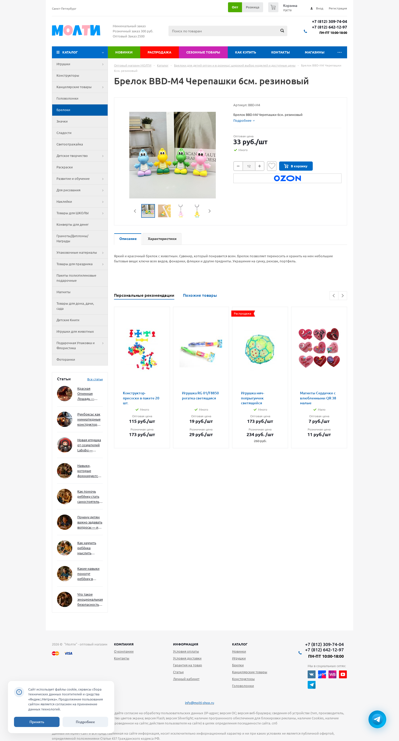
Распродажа (159, 52)
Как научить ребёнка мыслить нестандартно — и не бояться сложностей (89, 548)
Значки (62, 121)
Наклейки (82, 201)
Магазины (314, 52)
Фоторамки (65, 359)
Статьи (178, 672)
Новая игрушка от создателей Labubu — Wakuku (89, 445)
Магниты (63, 292)
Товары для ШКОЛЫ (82, 213)
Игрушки (82, 64)
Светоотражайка (69, 144)
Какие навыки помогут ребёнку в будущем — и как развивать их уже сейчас (88, 574)
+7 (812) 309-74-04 (329, 21)
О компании (124, 651)
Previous (135, 211)
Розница (252, 7)
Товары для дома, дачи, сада (75, 306)
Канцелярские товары (82, 87)
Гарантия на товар (187, 665)
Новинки (124, 52)
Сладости (64, 132)
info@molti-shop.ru (199, 703)
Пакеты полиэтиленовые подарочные (76, 278)
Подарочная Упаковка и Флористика (82, 346)
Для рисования (82, 190)
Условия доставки (187, 658)
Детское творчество (82, 155)
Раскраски (64, 167)
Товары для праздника (82, 264)
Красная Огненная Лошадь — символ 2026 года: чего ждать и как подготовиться (89, 394)
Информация (185, 644)
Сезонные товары (203, 52)
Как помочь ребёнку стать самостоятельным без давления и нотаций (90, 497)
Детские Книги (67, 320)
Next (209, 211)
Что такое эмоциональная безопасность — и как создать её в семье (90, 599)
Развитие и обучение (82, 178)
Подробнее (85, 722)
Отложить (272, 166)
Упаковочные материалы (82, 252)
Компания (124, 644)
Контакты (280, 52)
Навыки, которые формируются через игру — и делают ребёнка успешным (89, 471)
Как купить (245, 52)
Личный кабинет (186, 679)
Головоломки (67, 98)
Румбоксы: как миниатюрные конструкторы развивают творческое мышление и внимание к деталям (89, 419)
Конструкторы (67, 75)
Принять (37, 722)
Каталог (70, 52)
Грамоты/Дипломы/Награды (72, 238)
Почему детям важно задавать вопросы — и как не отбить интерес (89, 522)
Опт (235, 7)
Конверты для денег (72, 224)
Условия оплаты (186, 651)
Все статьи (95, 379)
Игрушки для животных (75, 331)
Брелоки (63, 110)
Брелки (238, 665)
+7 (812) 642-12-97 (329, 27)
